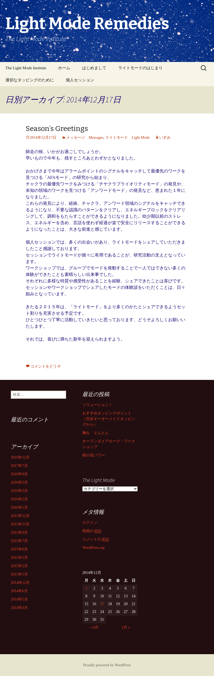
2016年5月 (19, 482)
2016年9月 (19, 474)
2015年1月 (19, 574)
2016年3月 (19, 491)
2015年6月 (19, 549)
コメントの (95, 539)
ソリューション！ (97, 405)
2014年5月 (19, 599)
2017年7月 (19, 466)
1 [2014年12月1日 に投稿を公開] (86, 588)
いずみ (165, 138)
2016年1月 (19, 507)
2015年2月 (19, 566)
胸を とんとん (95, 433)
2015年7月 (19, 541)
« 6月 (94, 627)
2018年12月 (20, 457)
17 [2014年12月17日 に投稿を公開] (102, 604)
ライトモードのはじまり (140, 68)
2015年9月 (19, 533)
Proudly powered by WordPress (107, 665)
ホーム (64, 68)
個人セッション (80, 80)
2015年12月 (20, 516)
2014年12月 (20, 583)
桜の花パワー (93, 455)
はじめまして (94, 68)
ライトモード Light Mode (127, 138)
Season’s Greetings (57, 128)
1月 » (125, 627)
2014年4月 (19, 608)
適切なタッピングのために (29, 80)
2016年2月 (19, 499)
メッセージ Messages (84, 138)
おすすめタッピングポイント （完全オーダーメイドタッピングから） (108, 419)
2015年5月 (19, 558)
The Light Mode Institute (25, 68)
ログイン (89, 523)
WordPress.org (93, 548)
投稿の (91, 531)
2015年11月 (20, 524)
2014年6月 (19, 591)
